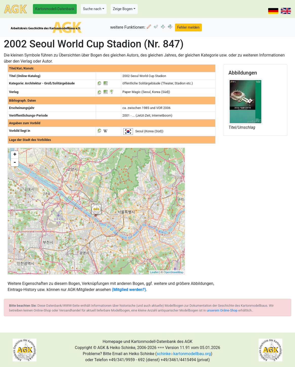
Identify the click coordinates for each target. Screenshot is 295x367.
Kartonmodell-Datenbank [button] (54, 9)
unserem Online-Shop (222, 310)
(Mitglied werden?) (129, 289)
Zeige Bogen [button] (123, 9)
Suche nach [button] (92, 9)
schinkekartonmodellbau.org (184, 353)
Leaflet (154, 272)
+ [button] (14, 155)
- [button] (14, 162)
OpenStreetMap (173, 272)
